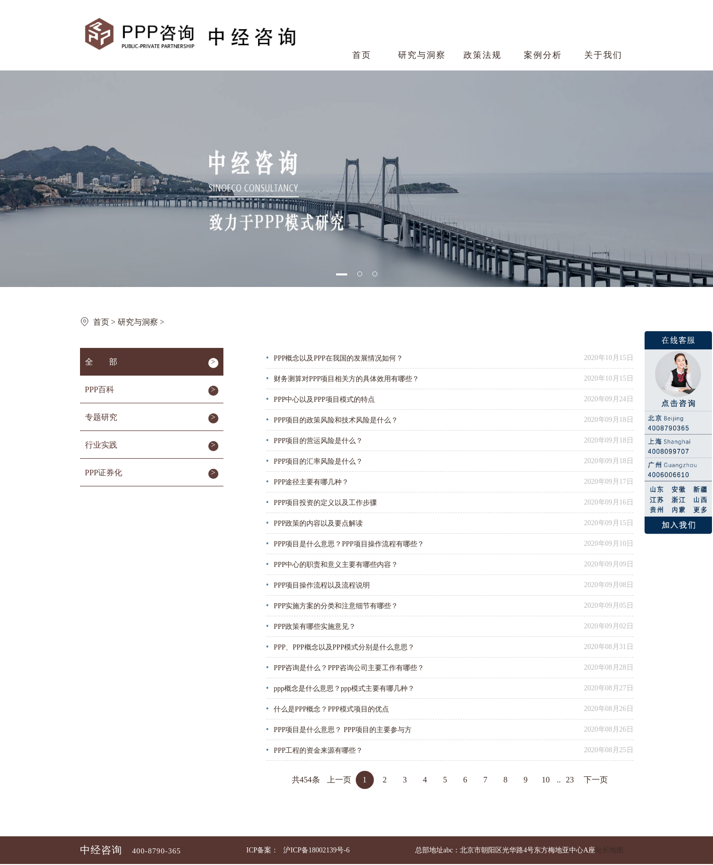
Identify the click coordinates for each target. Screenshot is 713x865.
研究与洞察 (422, 55)
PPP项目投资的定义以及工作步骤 (325, 503)
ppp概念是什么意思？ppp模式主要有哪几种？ (344, 688)
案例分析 (543, 55)
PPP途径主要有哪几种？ (311, 482)
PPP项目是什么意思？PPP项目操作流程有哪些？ (349, 544)
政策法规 (482, 55)
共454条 (306, 779)
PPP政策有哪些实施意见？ (315, 626)
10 (546, 779)
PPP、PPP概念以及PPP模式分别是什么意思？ (344, 647)
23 (570, 779)
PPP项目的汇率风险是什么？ (318, 461)
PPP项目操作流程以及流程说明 (322, 585)
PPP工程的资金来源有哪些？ (318, 750)
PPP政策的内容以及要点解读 (318, 523)
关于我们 (603, 55)
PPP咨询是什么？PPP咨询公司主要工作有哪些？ (349, 668)
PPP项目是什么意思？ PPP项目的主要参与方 (343, 730)
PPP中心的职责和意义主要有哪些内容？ (336, 564)
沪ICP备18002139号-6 (316, 850)
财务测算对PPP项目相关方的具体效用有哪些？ (346, 379)
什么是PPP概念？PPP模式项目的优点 (331, 709)
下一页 (596, 779)
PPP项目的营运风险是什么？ (318, 441)
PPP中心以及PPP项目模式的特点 (324, 399)
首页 (361, 55)
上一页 (339, 779)
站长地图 (609, 850)
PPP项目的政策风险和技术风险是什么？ (336, 420)
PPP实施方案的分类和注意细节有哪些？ (336, 606)
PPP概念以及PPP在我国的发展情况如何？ (338, 358)
